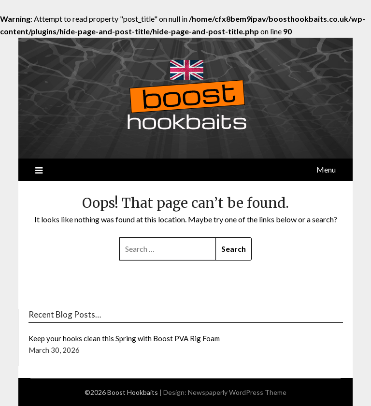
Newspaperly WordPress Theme (237, 392)
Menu (326, 169)
